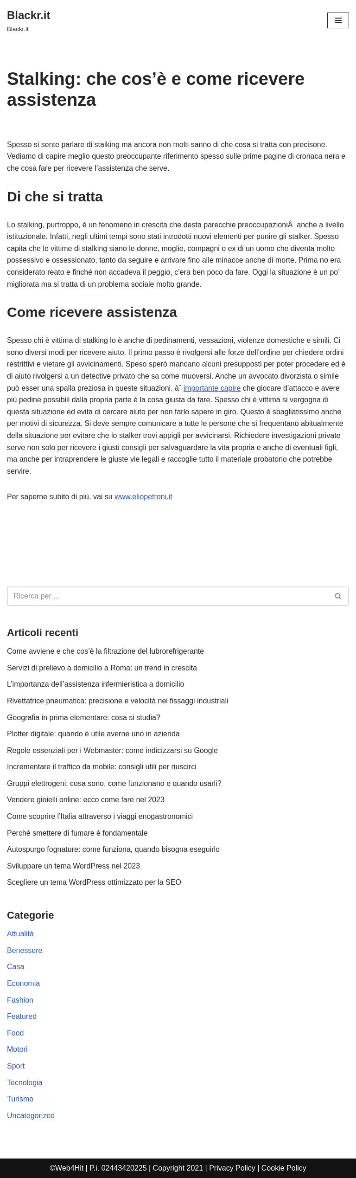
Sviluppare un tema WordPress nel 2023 (73, 866)
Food (15, 1033)
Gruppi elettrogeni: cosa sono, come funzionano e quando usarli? (114, 783)
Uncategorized (31, 1116)
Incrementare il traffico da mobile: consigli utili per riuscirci (102, 767)
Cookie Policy (283, 1168)
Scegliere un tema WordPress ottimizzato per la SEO (94, 882)
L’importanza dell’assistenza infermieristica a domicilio (95, 684)
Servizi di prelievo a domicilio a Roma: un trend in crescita (102, 668)
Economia (23, 983)
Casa (15, 967)
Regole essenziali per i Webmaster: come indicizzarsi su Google (112, 750)
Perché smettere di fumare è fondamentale (77, 833)
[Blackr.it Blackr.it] (28, 20)
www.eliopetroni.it (143, 497)
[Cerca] (167, 596)
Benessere (25, 950)
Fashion (20, 1000)
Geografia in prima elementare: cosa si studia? (83, 717)
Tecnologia (25, 1083)
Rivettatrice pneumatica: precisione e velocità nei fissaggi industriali (118, 701)
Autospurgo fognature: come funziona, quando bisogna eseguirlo (113, 849)
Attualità (20, 934)
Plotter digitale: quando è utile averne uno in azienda (93, 734)
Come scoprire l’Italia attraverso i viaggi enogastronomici (100, 816)
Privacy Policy (232, 1168)
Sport (16, 1066)
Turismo (20, 1099)
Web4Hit (69, 1168)
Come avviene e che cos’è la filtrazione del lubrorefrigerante (105, 651)
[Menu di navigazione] (338, 20)
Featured (22, 1016)
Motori (17, 1049)
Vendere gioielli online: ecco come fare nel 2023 (86, 800)
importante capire (212, 388)
